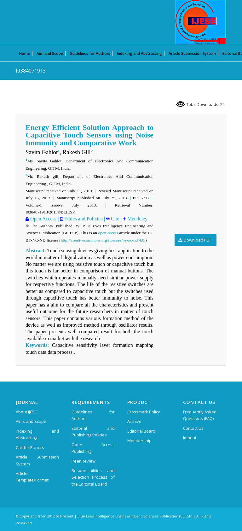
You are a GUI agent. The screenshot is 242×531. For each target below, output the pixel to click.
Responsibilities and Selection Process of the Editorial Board (93, 477)
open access (108, 232)
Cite (115, 218)
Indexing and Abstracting (37, 434)
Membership (139, 440)
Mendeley (136, 218)
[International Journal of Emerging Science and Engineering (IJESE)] (201, 22)
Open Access (42, 218)
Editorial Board (141, 431)
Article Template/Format (32, 476)
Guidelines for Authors (93, 415)
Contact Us (193, 428)
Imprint (189, 438)
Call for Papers (30, 447)
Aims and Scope (31, 421)
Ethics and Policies (83, 218)
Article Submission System (37, 460)
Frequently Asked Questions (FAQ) (199, 415)
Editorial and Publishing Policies (93, 431)
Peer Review (83, 461)
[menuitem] (24, 53)
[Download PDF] (195, 240)
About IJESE (26, 412)
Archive (134, 421)
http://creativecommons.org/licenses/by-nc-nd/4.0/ (103, 240)
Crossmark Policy (143, 412)
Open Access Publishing (93, 448)
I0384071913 (31, 70)
